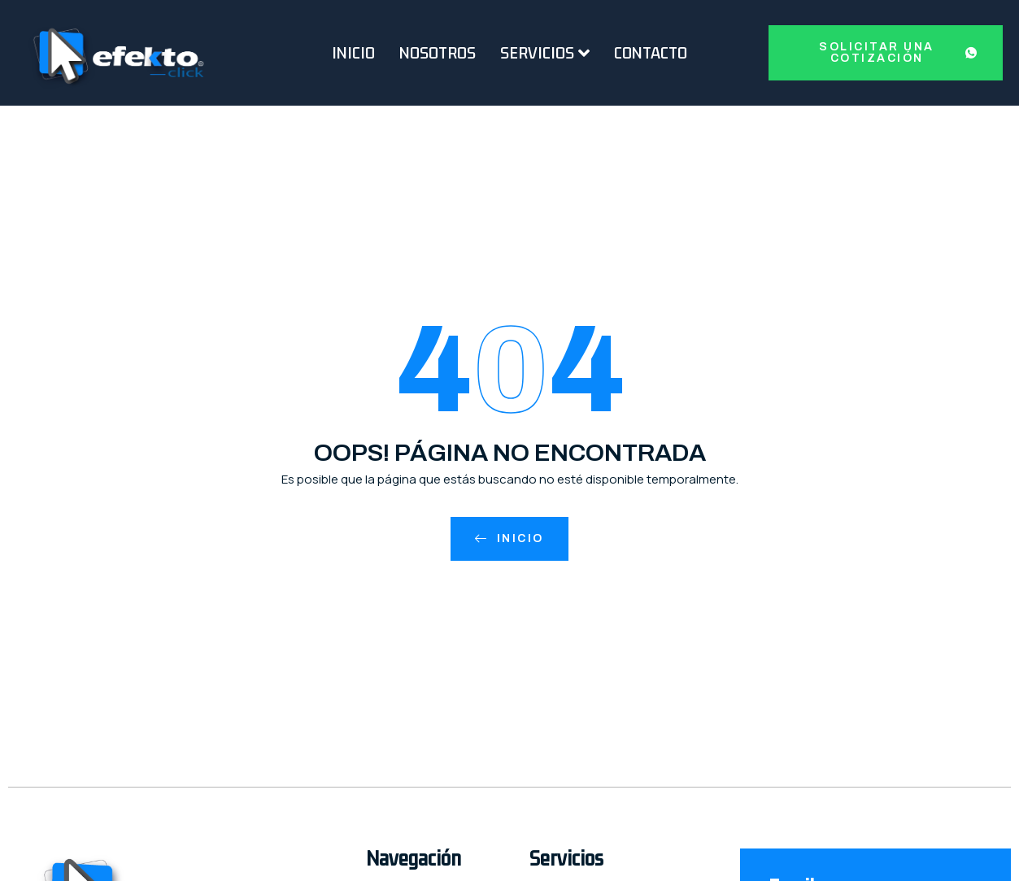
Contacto (650, 52)
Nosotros (437, 52)
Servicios (545, 52)
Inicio (353, 52)
